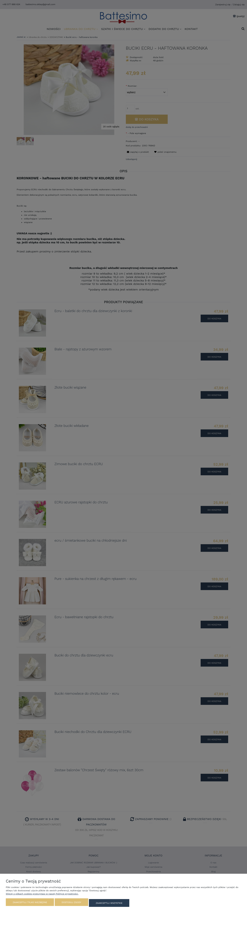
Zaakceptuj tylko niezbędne (30, 904)
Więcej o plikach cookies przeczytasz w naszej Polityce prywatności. (42, 895)
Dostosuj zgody (71, 904)
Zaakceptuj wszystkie (109, 904)
